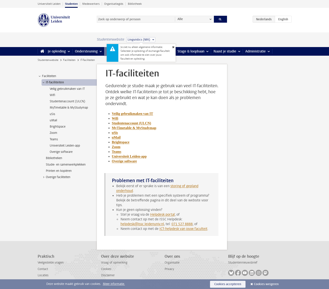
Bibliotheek (135, 4)
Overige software (124, 161)
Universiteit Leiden (49, 4)
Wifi (115, 118)
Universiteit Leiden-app (129, 156)
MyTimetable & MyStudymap (134, 128)
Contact (43, 269)
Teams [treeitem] (54, 139)
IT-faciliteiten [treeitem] (53, 82)
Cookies (106, 269)
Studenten (71, 4)
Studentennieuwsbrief (242, 263)
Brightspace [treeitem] (57, 127)
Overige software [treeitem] (61, 152)
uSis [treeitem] (52, 114)
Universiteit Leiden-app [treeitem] (65, 146)
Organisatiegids (113, 4)
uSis (115, 132)
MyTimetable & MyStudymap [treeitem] (69, 108)
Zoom (116, 147)
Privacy (169, 269)
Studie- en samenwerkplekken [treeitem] (66, 165)
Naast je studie (224, 51)
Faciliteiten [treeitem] (47, 76)
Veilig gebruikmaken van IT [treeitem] (67, 89)
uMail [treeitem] (53, 120)
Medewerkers (91, 4)
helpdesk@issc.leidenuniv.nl (142, 224)
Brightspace (121, 142)
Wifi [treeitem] (52, 95)
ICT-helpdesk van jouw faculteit (183, 228)
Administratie (255, 51)
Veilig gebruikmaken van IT (132, 113)
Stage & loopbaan (191, 51)
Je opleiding (57, 51)
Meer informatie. (114, 284)
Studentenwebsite (48, 60)
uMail (116, 137)
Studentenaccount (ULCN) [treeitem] (67, 101)
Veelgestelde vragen (51, 263)
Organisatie (172, 263)
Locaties (43, 275)
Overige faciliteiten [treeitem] (56, 177)
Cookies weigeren (266, 284)
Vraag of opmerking (114, 263)
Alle (180, 19)
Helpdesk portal (162, 214)
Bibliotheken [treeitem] (54, 158)
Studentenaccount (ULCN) (131, 123)
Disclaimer (108, 275)
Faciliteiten (69, 60)
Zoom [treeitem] (53, 133)
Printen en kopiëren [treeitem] (59, 171)
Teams (116, 151)
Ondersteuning (86, 51)
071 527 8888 (182, 224)
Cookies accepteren (227, 284)
